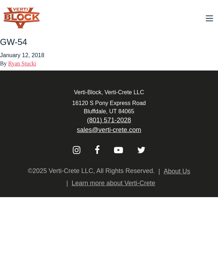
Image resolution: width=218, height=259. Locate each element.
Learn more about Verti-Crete (113, 183)
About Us (177, 171)
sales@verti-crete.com (109, 129)
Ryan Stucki (22, 63)
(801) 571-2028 (109, 120)
